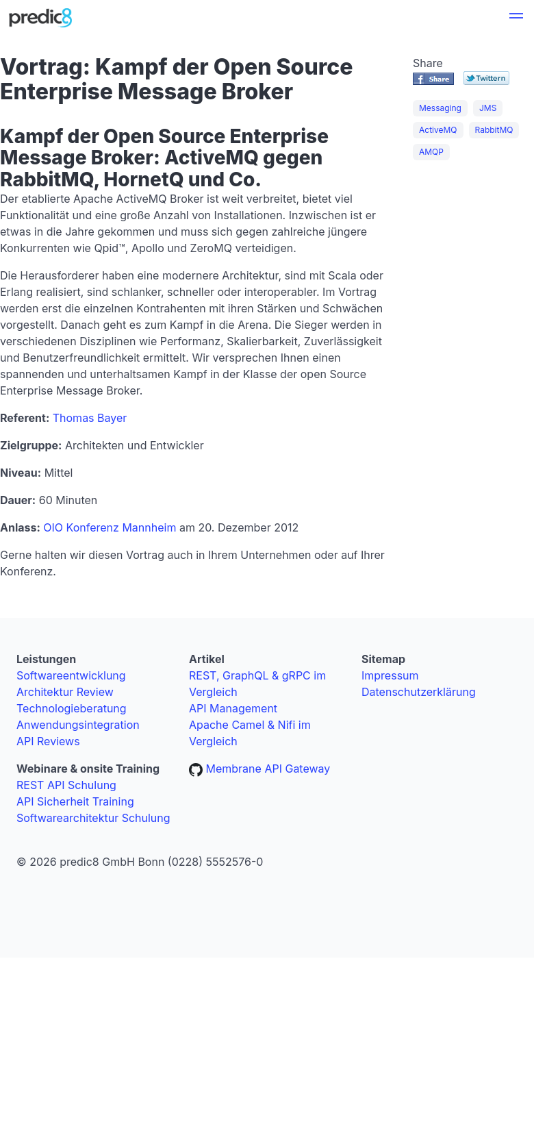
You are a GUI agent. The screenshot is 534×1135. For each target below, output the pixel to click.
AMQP (431, 152)
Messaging (440, 108)
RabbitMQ (494, 130)
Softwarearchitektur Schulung (93, 818)
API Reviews (48, 741)
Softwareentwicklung (71, 675)
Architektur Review (65, 692)
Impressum (390, 675)
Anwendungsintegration (78, 725)
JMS (487, 108)
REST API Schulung (66, 785)
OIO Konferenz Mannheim (109, 527)
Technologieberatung (71, 708)
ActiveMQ (438, 130)
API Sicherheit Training (75, 801)
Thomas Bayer (90, 418)
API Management (233, 708)
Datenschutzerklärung (418, 692)
